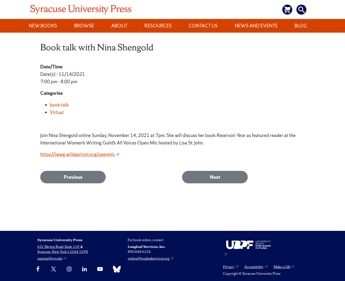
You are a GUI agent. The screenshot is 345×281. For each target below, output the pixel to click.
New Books (43, 26)
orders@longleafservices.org (148, 258)
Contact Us (203, 26)
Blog (300, 26)
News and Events (256, 26)
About (119, 26)
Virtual (57, 112)
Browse (84, 26)
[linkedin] (84, 269)
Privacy (228, 267)
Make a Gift (282, 267)
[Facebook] (38, 269)
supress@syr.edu (49, 258)
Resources (158, 26)
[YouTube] (100, 269)
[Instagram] (69, 269)
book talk (59, 105)
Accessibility (254, 267)
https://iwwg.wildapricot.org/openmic (77, 154)
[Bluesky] (115, 269)
